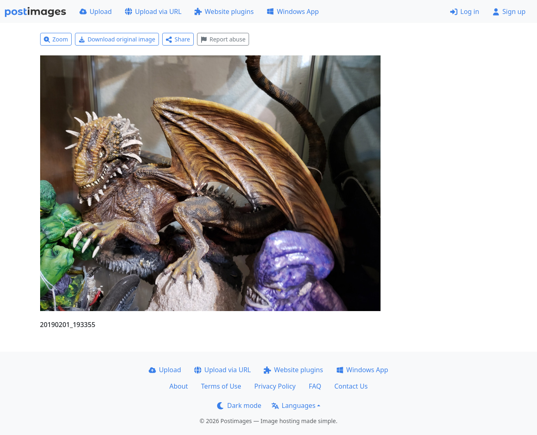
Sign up (509, 11)
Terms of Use (221, 386)
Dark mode (239, 405)
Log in (464, 11)
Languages (293, 405)
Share (178, 39)
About (178, 386)
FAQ (315, 386)
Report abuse (223, 39)
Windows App (293, 11)
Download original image (117, 39)
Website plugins (224, 11)
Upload (95, 11)
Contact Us (350, 386)
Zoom (56, 39)
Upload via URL (153, 11)
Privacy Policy (275, 386)
